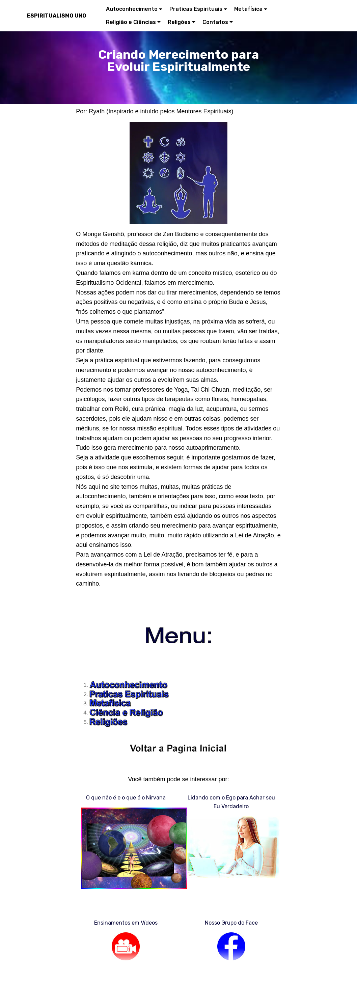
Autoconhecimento (132, 9)
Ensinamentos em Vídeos (126, 923)
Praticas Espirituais (195, 9)
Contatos (215, 22)
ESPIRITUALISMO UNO (56, 15)
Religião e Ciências (131, 22)
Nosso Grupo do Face (231, 923)
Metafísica (248, 9)
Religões (179, 22)
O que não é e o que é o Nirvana (126, 797)
